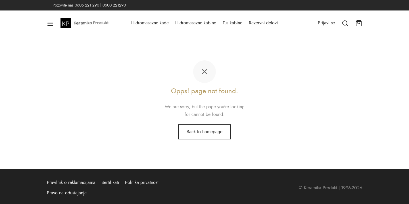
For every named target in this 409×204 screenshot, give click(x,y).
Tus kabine (232, 23)
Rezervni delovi (263, 23)
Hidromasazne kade (150, 23)
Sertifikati (110, 182)
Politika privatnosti (142, 182)
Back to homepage (204, 132)
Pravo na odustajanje (67, 193)
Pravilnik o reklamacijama (71, 182)
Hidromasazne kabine (195, 23)
